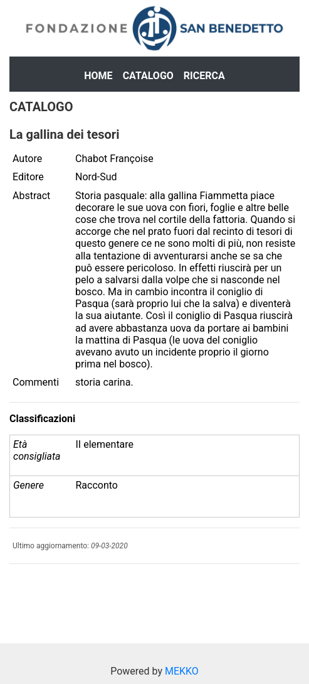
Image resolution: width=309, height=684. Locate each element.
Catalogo (148, 76)
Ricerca (204, 76)
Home (98, 76)
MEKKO (182, 671)
